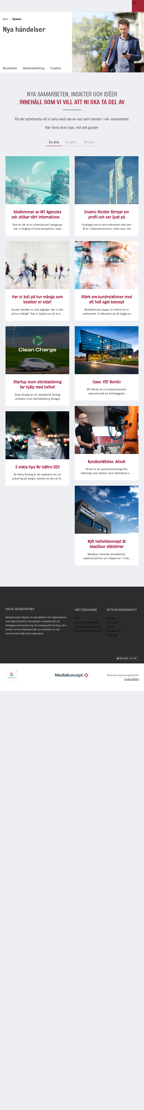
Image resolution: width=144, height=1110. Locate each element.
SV (131, 657)
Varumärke (9, 67)
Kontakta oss (113, 629)
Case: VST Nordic (52, 567)
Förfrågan (112, 633)
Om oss (110, 616)
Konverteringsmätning (86, 629)
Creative (49, 67)
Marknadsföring (30, 67)
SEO (77, 616)
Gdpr (136, 678)
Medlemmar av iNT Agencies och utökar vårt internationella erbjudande (37, 216)
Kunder (110, 625)
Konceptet (112, 621)
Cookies (128, 678)
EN (135, 657)
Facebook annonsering (86, 625)
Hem (5, 19)
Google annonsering (85, 621)
